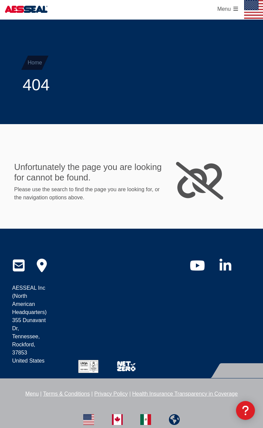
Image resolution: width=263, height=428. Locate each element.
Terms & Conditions (66, 394)
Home (35, 62)
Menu (32, 394)
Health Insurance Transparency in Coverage (185, 394)
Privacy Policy (111, 394)
